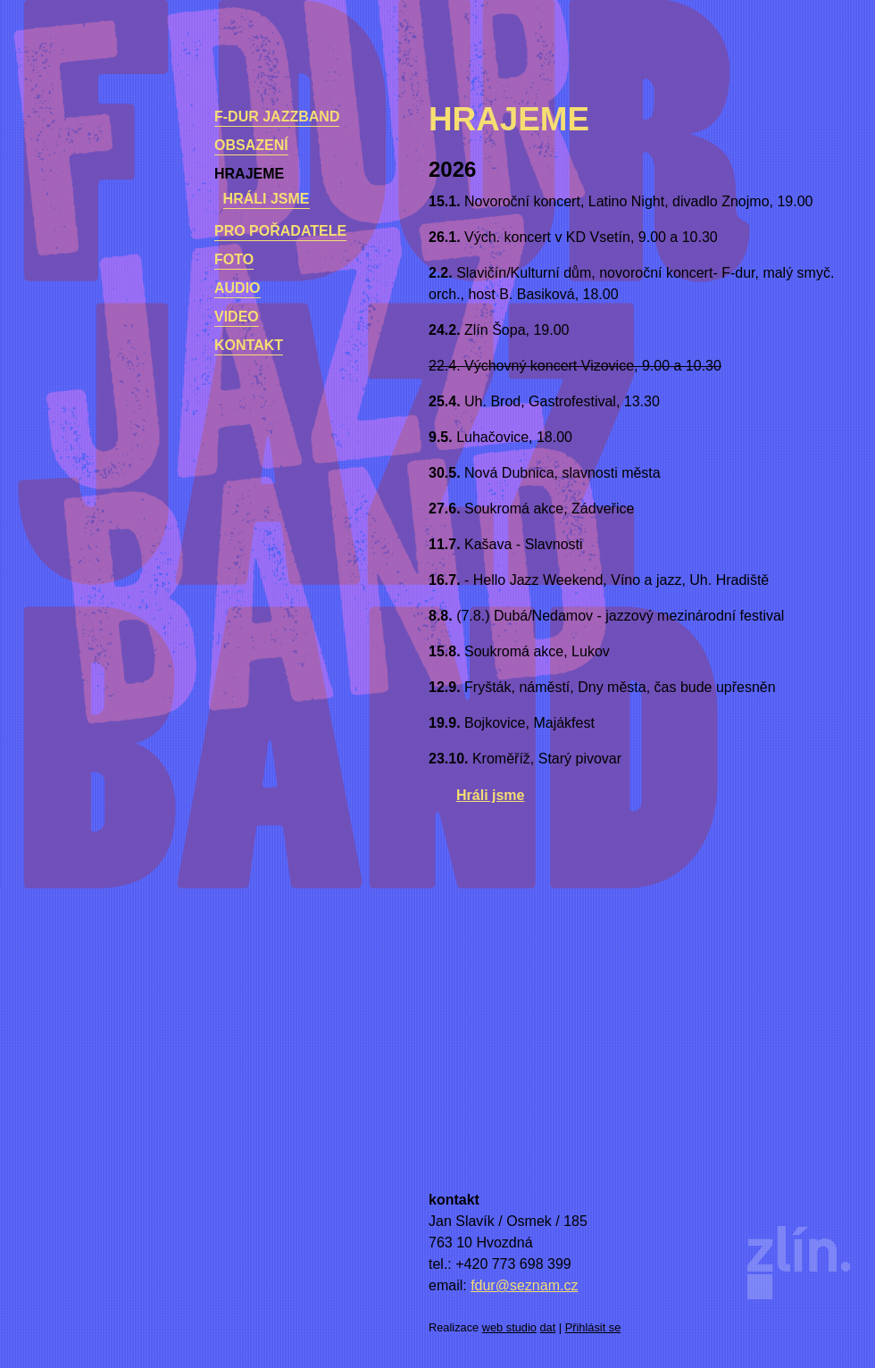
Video (236, 316)
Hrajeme (249, 173)
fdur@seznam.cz (524, 1285)
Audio (237, 288)
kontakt (248, 345)
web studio (509, 1327)
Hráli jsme (266, 198)
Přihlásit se (593, 1327)
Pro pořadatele (280, 230)
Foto (234, 259)
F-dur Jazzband (276, 116)
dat (548, 1327)
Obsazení (251, 145)
